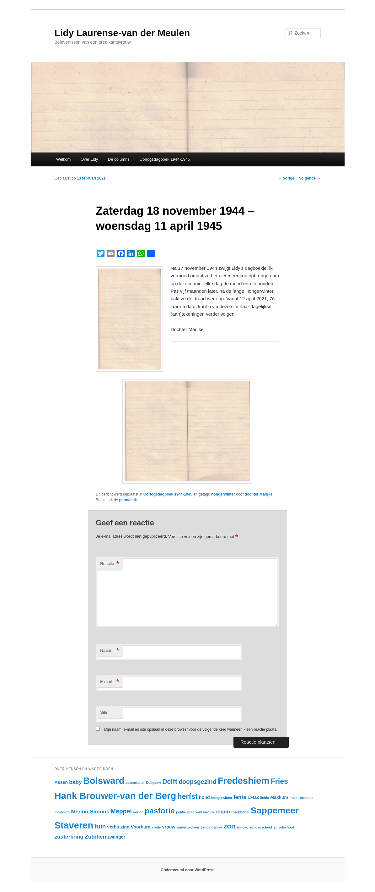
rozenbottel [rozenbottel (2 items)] (240, 812)
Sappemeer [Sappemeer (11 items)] (275, 810)
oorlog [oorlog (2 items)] (138, 812)
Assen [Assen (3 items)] (61, 782)
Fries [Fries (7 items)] (279, 781)
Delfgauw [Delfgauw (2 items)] (153, 782)
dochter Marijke (259, 494)
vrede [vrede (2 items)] (156, 827)
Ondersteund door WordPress (187, 870)
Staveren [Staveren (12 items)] (74, 825)
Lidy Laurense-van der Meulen (122, 33)
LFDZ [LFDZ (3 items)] (253, 797)
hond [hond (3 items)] (204, 797)
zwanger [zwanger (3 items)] (116, 836)
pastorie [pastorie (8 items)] (160, 810)
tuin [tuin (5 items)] (100, 826)
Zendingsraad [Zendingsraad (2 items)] (211, 827)
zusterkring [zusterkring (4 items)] (69, 837)
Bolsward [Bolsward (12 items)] (104, 780)
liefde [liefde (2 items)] (264, 798)
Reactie (109, 563)
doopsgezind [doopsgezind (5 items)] (198, 781)
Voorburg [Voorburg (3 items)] (141, 826)
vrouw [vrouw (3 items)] (168, 826)
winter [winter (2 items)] (181, 827)
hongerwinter (223, 494)
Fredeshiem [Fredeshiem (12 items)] (244, 780)
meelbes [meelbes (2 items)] (306, 798)
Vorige (286, 178)
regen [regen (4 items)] (222, 811)
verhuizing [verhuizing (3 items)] (118, 826)
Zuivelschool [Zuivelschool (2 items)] (283, 827)
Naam (109, 650)
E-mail (109, 681)
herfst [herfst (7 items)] (188, 796)
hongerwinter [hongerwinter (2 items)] (222, 798)
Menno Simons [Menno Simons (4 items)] (90, 811)
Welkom (63, 159)
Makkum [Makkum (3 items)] (279, 797)
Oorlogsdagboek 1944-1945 (164, 159)
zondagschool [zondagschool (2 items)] (260, 827)
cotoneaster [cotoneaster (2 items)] (135, 782)
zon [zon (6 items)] (229, 826)
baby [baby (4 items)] (75, 782)
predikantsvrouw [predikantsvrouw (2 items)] (200, 812)
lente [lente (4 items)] (240, 797)
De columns (119, 159)
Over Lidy (89, 159)
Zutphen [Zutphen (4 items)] (95, 837)
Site (103, 712)
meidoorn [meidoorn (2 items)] (62, 812)
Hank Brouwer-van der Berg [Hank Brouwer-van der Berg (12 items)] (115, 795)
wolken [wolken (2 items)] (193, 827)
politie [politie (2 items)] (181, 812)
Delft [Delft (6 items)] (169, 781)
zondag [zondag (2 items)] (242, 827)
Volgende (309, 178)
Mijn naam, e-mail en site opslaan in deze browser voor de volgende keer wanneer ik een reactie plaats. (190, 729)
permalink (128, 500)
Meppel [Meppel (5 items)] (121, 811)
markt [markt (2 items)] (293, 798)
